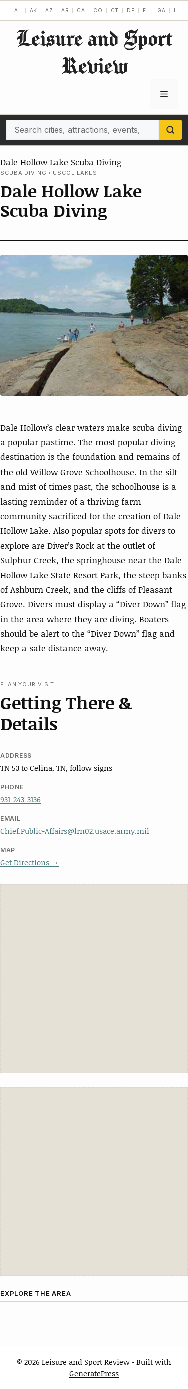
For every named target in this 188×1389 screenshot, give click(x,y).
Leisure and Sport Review (94, 51)
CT (115, 10)
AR (65, 10)
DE (131, 10)
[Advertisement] (94, 979)
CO (98, 10)
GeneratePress (94, 1373)
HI (177, 10)
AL (18, 10)
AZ (49, 10)
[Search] (170, 130)
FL (146, 10)
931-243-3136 (20, 799)
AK (34, 10)
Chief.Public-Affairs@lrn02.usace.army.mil (74, 830)
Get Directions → (29, 862)
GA (161, 10)
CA (81, 10)
